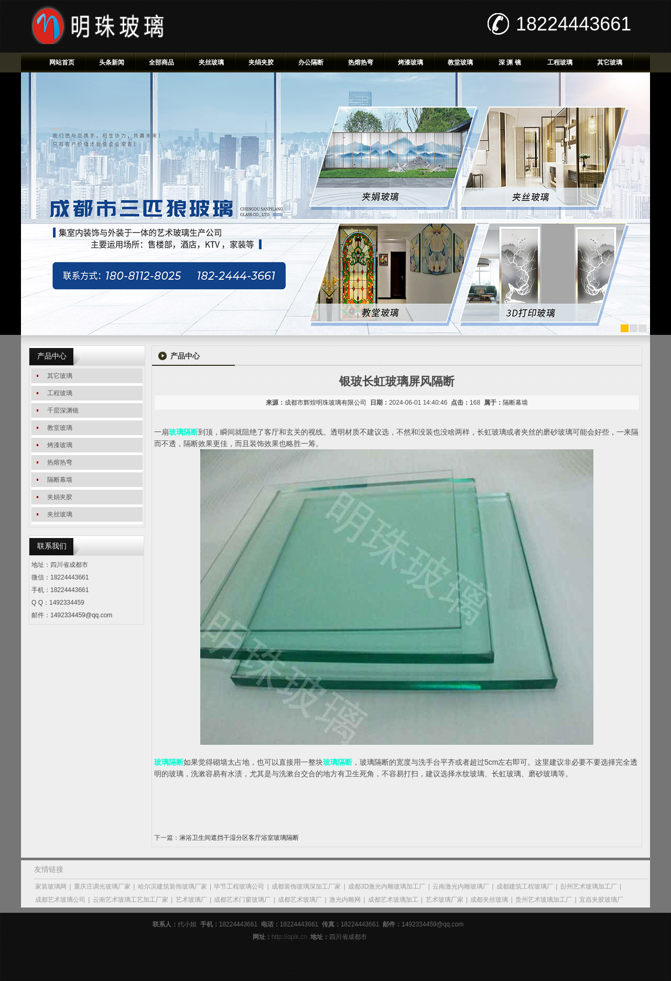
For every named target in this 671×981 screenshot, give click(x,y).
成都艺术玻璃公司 (60, 899)
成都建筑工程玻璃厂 (524, 886)
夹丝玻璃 (211, 62)
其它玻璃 (609, 62)
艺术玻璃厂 (191, 899)
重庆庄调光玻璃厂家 (102, 886)
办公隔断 (310, 62)
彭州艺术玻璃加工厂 (588, 886)
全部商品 (161, 62)
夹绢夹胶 (261, 62)
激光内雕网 (345, 899)
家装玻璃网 (51, 886)
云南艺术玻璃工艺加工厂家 (130, 899)
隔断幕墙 (515, 402)
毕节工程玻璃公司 (239, 886)
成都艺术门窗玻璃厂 (242, 899)
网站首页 (61, 62)
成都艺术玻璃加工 (393, 899)
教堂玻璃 (460, 62)
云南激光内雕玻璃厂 (460, 886)
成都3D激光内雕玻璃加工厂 (386, 886)
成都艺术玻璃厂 (300, 899)
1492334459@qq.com (81, 615)
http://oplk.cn (289, 937)
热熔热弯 (360, 62)
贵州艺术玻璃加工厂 (543, 899)
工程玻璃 (559, 62)
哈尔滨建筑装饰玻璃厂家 (172, 886)
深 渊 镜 (510, 62)
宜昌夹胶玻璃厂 (601, 899)
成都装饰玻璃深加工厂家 (306, 886)
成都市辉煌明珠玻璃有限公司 (325, 402)
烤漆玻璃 (410, 62)
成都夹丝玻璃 (489, 899)
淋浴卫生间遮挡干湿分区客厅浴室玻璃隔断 (239, 837)
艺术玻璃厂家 (444, 899)
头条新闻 (111, 62)
